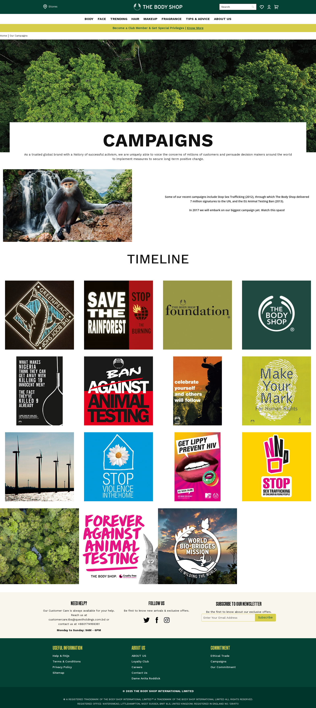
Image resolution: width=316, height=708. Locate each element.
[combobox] (238, 7)
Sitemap (58, 672)
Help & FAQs (61, 655)
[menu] (158, 19)
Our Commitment (223, 667)
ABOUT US (139, 655)
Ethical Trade (220, 655)
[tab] (92, 648)
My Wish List (261, 7)
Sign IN (269, 7)
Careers (137, 667)
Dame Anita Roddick (146, 678)
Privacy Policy (62, 667)
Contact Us (139, 672)
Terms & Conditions (67, 661)
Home (3, 35)
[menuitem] (80, 19)
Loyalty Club (140, 661)
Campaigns (218, 661)
